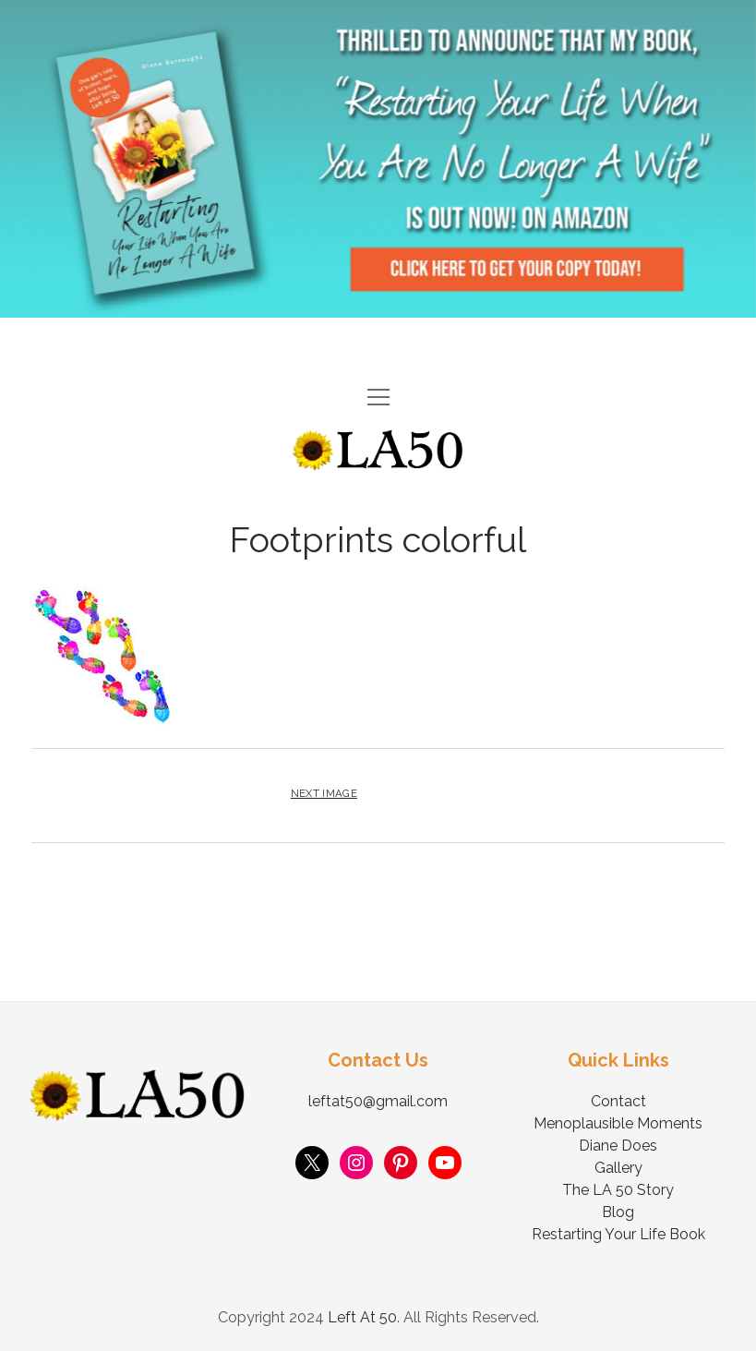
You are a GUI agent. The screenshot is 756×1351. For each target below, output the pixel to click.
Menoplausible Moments (618, 1123)
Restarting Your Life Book (618, 1234)
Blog (618, 1212)
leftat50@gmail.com (378, 1101)
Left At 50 (362, 1317)
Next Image (324, 793)
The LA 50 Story (618, 1190)
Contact (618, 1101)
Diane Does (618, 1145)
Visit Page (378, 159)
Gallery (618, 1167)
